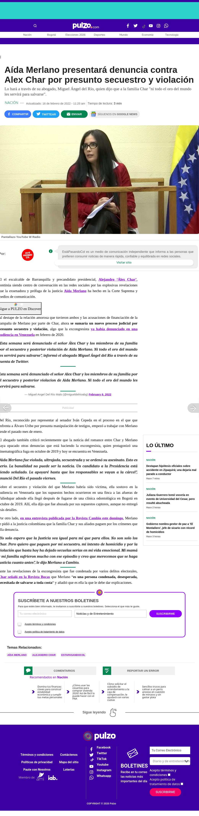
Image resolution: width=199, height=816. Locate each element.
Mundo (124, 35)
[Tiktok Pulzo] (144, 28)
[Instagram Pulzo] (158, 27)
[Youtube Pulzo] (151, 27)
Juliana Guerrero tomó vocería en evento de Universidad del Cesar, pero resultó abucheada (170, 499)
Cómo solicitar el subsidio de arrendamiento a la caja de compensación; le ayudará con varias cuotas (118, 692)
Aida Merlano (75, 292)
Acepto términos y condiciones (40, 624)
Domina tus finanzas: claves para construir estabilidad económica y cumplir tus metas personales (50, 692)
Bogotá (51, 35)
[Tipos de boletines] (128, 614)
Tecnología (171, 35)
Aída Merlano (17, 655)
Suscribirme (165, 793)
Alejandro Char (44, 655)
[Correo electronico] (45, 614)
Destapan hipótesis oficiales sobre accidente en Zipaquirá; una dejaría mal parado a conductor (171, 470)
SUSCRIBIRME (165, 614)
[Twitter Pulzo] (135, 27)
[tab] (60, 671)
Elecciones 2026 (75, 35)
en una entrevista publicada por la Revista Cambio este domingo (71, 519)
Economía (147, 35)
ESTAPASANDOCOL (73, 655)
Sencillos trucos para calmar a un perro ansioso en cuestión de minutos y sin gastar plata (154, 692)
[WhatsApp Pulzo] (166, 27)
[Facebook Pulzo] (128, 27)
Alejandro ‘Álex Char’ (118, 280)
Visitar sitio (124, 263)
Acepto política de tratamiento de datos (44, 632)
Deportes (99, 35)
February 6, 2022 (100, 395)
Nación (27, 35)
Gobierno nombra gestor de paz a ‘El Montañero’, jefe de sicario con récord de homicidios (170, 528)
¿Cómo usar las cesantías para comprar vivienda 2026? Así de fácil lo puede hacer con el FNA (83, 692)
